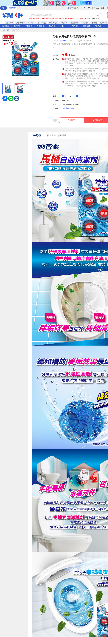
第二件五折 (42, 23)
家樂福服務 (73, 8)
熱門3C (63, 26)
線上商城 (9, 23)
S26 (76, 18)
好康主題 (5, 26)
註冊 (102, 8)
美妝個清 (75, 26)
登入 (97, 8)
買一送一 (31, 23)
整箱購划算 (74, 23)
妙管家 (63, 41)
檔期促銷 (64, 23)
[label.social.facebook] (5, 98)
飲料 (97, 18)
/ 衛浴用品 (15, 30)
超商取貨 (103, 23)
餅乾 (88, 18)
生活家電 (52, 26)
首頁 (3, 30)
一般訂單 (65, 100)
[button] (16, 98)
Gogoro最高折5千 (47, 18)
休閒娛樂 (98, 26)
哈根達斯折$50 (34, 18)
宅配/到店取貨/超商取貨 (71, 104)
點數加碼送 (53, 23)
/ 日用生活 (9, 30)
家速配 (94, 23)
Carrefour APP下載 (86, 8)
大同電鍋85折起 (69, 18)
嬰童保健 (86, 26)
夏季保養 (82, 18)
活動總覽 (85, 23)
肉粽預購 (58, 18)
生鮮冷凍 (17, 26)
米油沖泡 (40, 26)
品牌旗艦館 (20, 23)
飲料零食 (28, 26)
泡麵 (93, 18)
